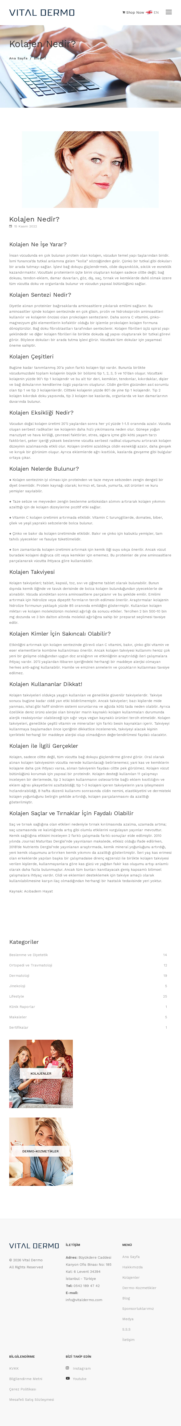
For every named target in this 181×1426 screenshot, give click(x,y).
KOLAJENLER (41, 1073)
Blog (38, 58)
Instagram (78, 1368)
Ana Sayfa (18, 58)
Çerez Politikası (22, 1389)
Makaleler (18, 1017)
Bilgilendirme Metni (25, 1379)
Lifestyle (16, 996)
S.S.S (126, 1329)
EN (152, 13)
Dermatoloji (19, 976)
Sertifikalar (19, 1027)
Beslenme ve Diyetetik (28, 955)
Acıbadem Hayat (38, 891)
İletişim (128, 1340)
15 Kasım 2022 (25, 226)
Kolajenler (131, 1277)
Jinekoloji (17, 986)
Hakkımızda (132, 1267)
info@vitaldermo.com (84, 1300)
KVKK (14, 1368)
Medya (128, 1319)
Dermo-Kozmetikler (139, 1288)
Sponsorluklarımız (138, 1309)
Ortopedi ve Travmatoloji (30, 965)
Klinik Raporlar (22, 1007)
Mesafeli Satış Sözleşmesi (31, 1399)
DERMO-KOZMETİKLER (40, 1151)
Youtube (76, 1379)
